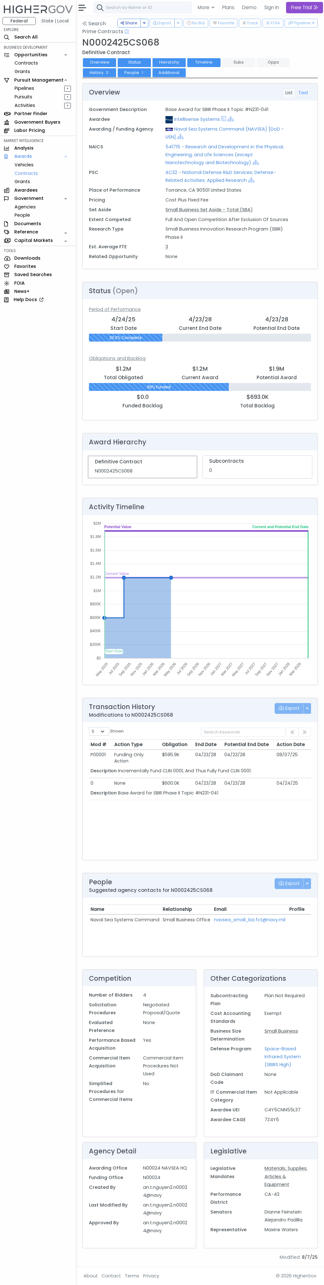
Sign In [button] (271, 7)
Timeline (204, 62)
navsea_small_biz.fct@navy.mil (249, 920)
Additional (169, 72)
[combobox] (188, 8)
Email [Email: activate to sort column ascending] (220, 909)
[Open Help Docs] (127, 31)
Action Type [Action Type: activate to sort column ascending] (128, 744)
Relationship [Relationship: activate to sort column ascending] (177, 909)
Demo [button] (249, 7)
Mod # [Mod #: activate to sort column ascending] (98, 744)
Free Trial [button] (304, 7)
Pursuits (23, 97)
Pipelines (24, 88)
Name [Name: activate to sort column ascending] (97, 909)
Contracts (26, 63)
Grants (22, 71)
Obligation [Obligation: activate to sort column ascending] (174, 744)
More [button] (204, 7)
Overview (99, 62)
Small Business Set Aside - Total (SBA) (209, 210)
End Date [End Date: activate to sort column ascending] (205, 744)
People (22, 215)
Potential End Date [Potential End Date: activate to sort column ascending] (246, 744)
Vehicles (24, 165)
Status (134, 62)
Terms (132, 1276)
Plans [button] (228, 7)
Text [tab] (303, 93)
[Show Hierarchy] (230, 119)
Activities (25, 105)
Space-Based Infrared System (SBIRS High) (283, 1057)
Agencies (25, 207)
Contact (111, 1276)
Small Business (281, 1031)
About (91, 1276)
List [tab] (289, 93)
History (99, 72)
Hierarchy (169, 62)
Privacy (151, 1276)
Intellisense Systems (197, 119)
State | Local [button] (55, 21)
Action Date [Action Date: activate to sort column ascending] (291, 744)
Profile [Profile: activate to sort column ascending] (296, 909)
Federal (19, 21)
